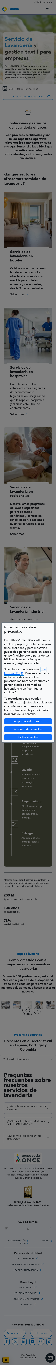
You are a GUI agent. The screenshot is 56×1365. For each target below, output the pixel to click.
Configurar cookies (35, 737)
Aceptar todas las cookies (28, 721)
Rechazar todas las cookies (28, 729)
